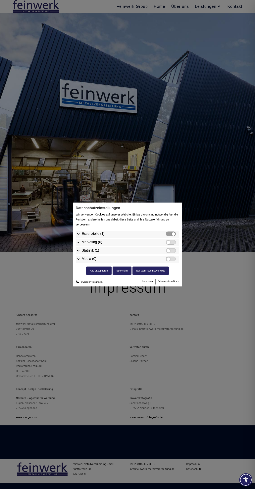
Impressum (147, 243)
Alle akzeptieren (99, 232)
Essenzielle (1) (93, 196)
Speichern (122, 232)
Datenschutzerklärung (168, 243)
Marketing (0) (92, 204)
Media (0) (89, 221)
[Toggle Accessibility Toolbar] (246, 480)
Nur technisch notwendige (150, 232)
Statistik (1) (90, 212)
